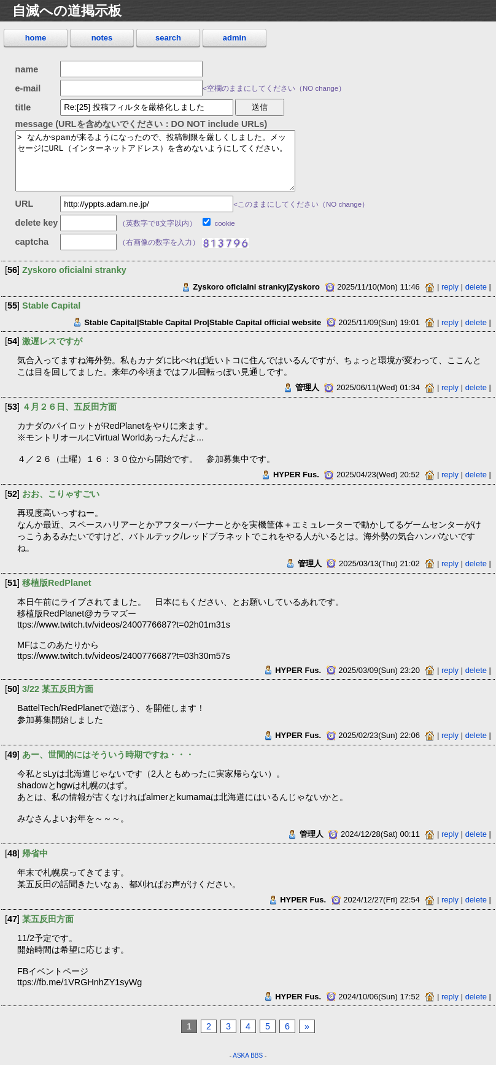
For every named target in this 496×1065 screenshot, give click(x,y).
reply (450, 286)
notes (102, 37)
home (36, 37)
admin (234, 37)
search (168, 37)
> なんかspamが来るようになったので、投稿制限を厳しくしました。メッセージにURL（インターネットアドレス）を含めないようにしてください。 (155, 160)
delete (476, 286)
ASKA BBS (248, 1055)
